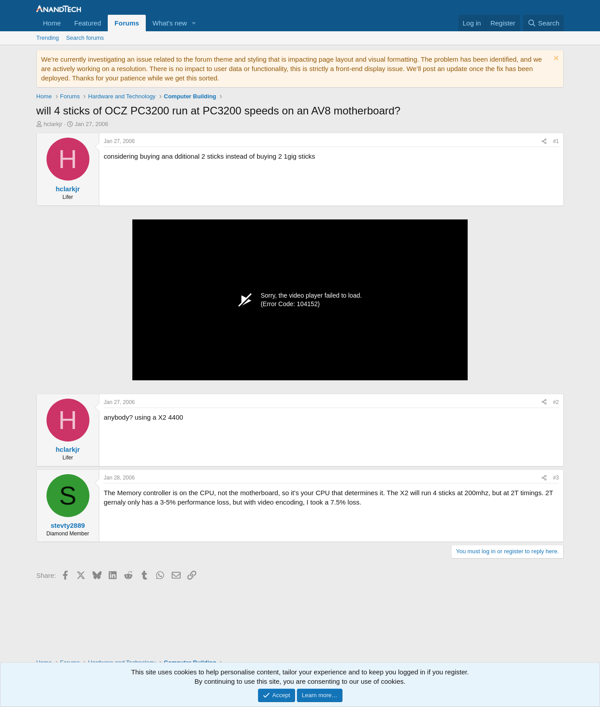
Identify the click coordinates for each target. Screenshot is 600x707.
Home (52, 23)
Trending (47, 37)
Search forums (85, 37)
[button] (194, 23)
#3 (556, 478)
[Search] (543, 23)
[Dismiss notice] (555, 59)
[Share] (544, 141)
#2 (556, 402)
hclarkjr (53, 124)
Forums (126, 23)
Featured (87, 23)
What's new (169, 23)
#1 (556, 141)
